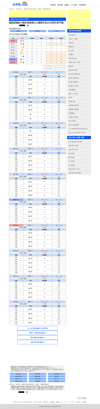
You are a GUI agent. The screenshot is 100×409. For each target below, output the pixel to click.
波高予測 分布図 (73, 70)
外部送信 (78, 402)
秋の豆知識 (71, 161)
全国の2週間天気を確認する (37, 337)
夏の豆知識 (71, 157)
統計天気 (56, 381)
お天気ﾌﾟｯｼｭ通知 (73, 39)
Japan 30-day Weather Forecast (77, 132)
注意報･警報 (72, 101)
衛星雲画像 (71, 113)
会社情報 (84, 402)
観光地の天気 (18, 376)
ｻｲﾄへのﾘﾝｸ (63, 402)
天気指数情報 (72, 89)
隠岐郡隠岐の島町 (47, 9)
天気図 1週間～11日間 (74, 62)
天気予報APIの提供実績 (75, 173)
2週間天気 (37, 31)
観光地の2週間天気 (74, 82)
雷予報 (70, 97)
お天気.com (20, 4)
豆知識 (66, 5)
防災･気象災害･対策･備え (75, 141)
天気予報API (82, 5)
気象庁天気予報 (73, 58)
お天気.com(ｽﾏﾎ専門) (27, 402)
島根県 (39, 9)
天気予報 (52, 5)
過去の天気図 (72, 121)
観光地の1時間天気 (74, 78)
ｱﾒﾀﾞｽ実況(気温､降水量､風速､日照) (78, 128)
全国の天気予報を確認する (37, 342)
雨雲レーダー (18, 378)
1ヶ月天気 (56, 31)
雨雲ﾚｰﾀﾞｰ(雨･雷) (73, 93)
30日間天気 (56, 373)
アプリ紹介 (73, 5)
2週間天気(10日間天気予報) (30, 9)
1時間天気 (18, 31)
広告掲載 (52, 402)
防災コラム (56, 378)
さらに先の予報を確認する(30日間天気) (37, 328)
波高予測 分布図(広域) (74, 74)
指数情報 (37, 381)
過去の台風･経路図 (74, 124)
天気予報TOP (19, 9)
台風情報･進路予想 (74, 105)
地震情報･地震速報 (74, 109)
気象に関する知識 (73, 145)
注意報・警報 (37, 378)
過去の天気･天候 (73, 149)
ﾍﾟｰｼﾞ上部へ (83, 398)
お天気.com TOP (17, 402)
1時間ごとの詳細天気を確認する (37, 333)
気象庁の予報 (18, 381)
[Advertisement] (37, 13)
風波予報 (56, 376)
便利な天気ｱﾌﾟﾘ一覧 (74, 169)
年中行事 (60, 5)
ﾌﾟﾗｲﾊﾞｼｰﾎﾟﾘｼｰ (71, 402)
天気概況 (71, 54)
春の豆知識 (71, 153)
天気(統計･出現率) (73, 117)
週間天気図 (37, 376)
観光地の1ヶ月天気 (74, 85)
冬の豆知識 (71, 165)
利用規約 (58, 402)
